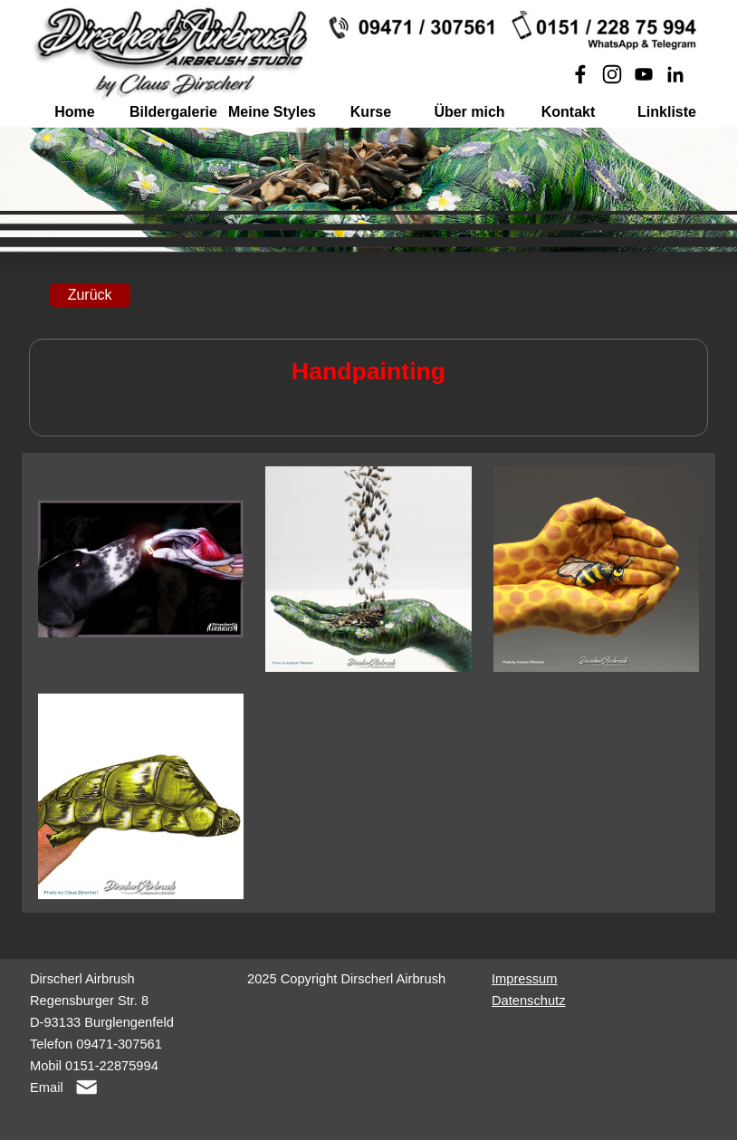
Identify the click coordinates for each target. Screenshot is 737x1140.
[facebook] (580, 74)
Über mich (469, 112)
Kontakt (568, 112)
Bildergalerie (173, 112)
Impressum (524, 979)
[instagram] (612, 74)
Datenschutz (528, 1000)
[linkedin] (675, 74)
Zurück (90, 294)
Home (74, 112)
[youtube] (643, 74)
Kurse (370, 112)
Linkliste (666, 112)
